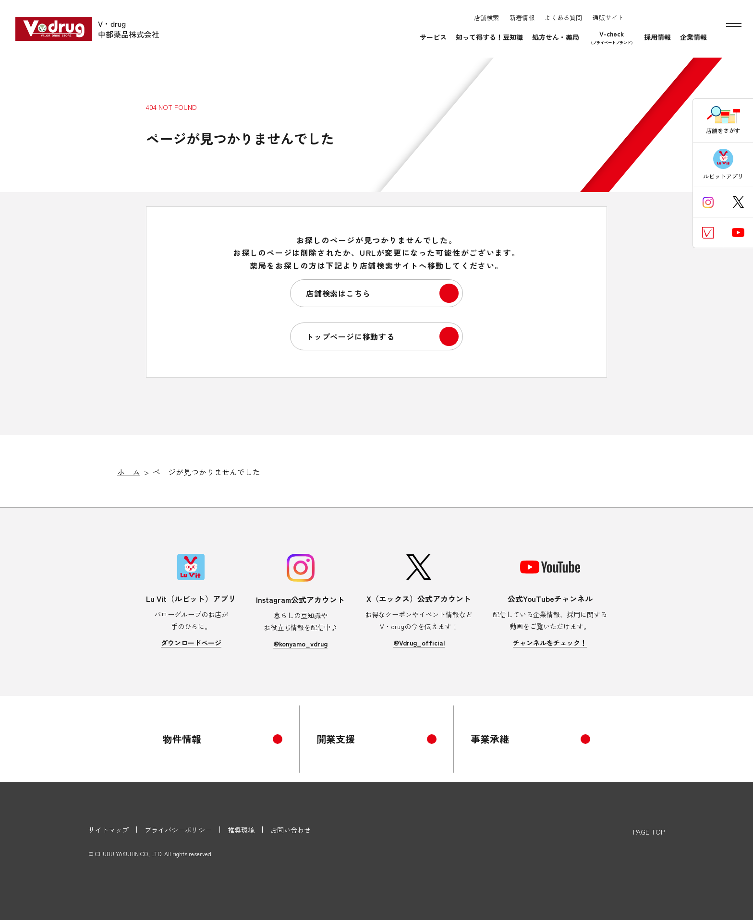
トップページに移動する (350, 336)
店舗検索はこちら (338, 293)
